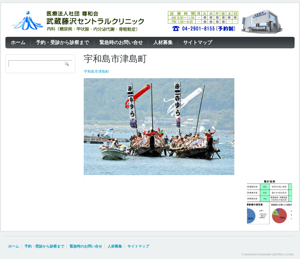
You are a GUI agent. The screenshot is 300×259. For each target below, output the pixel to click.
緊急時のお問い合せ (86, 246)
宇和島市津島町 (96, 71)
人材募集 (115, 246)
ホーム (13, 246)
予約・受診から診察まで (44, 246)
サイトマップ (138, 246)
